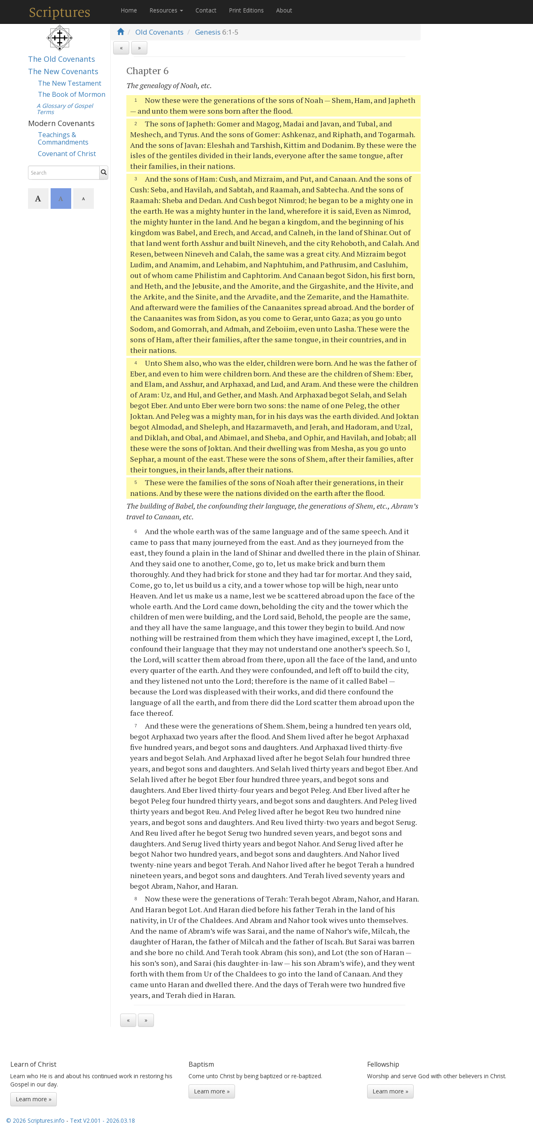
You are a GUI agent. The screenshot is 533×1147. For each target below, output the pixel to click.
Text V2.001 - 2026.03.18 (102, 1120)
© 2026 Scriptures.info (35, 1120)
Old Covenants (159, 32)
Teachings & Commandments (63, 138)
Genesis (208, 32)
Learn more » (33, 1099)
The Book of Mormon (71, 94)
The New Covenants (63, 71)
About (284, 10)
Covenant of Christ (67, 153)
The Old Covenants (61, 59)
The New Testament (69, 83)
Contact (206, 10)
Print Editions (246, 10)
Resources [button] (166, 10)
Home (129, 10)
